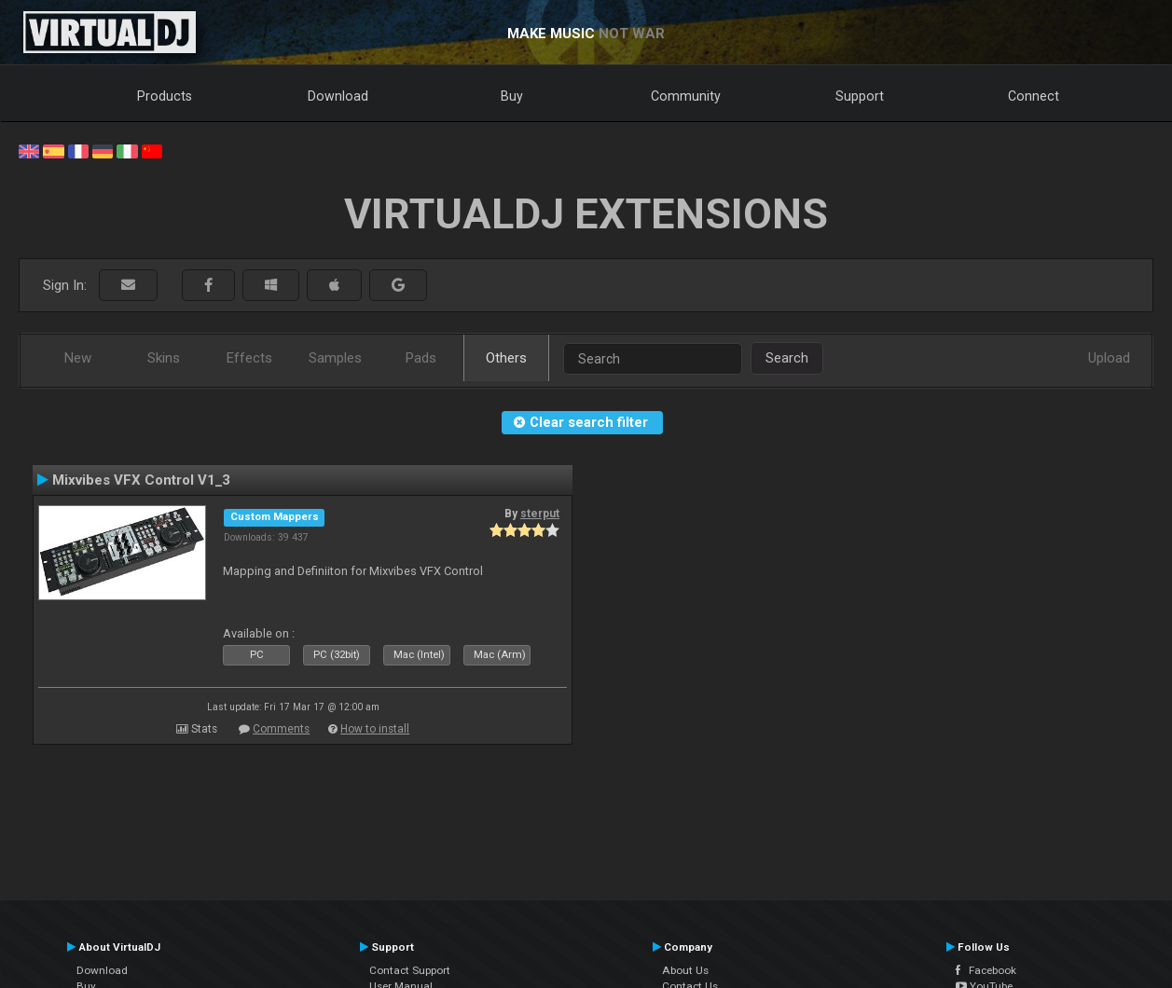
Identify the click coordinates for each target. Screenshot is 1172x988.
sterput (539, 513)
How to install (374, 728)
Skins (163, 358)
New (77, 358)
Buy (512, 96)
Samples (335, 358)
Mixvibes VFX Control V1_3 (141, 480)
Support (859, 96)
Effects (249, 358)
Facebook (986, 970)
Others (506, 358)
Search (786, 358)
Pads (421, 358)
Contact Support (409, 970)
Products (164, 96)
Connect (1033, 96)
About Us (685, 970)
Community (686, 96)
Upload (1109, 358)
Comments (281, 728)
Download (338, 96)
